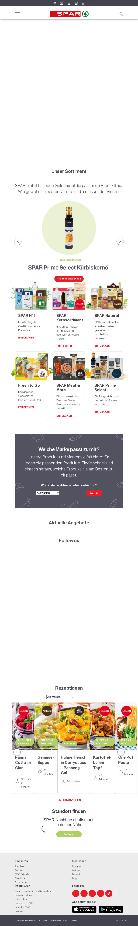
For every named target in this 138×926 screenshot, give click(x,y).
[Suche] (121, 14)
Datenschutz (55, 920)
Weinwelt (76, 870)
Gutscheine (21, 882)
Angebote (19, 866)
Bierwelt (76, 874)
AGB (65, 920)
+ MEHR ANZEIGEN (69, 800)
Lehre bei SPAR (22, 907)
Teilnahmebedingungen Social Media (33, 891)
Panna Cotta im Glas (23, 762)
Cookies (73, 920)
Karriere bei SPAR (24, 903)
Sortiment (20, 870)
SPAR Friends (22, 874)
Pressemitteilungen (24, 895)
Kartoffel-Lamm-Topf (102, 762)
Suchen (68, 834)
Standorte (20, 878)
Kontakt (19, 911)
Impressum (43, 920)
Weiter (94, 493)
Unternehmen (22, 899)
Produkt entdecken (69, 278)
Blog (74, 878)
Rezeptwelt (77, 866)
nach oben (121, 920)
